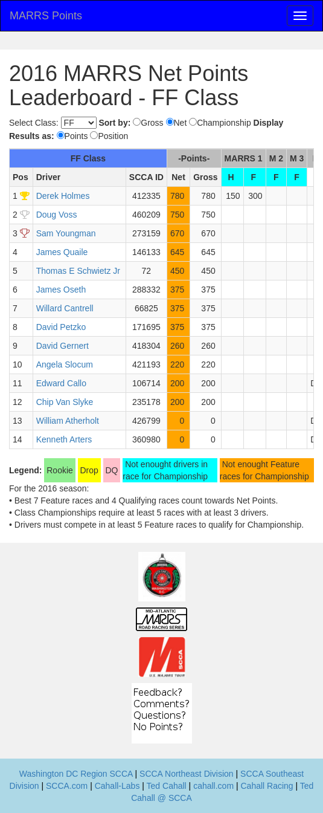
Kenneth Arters (64, 439)
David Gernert (62, 346)
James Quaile (62, 252)
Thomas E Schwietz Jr (78, 271)
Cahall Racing (266, 786)
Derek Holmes (63, 196)
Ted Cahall (167, 786)
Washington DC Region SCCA (76, 774)
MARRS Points (46, 16)
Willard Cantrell (65, 308)
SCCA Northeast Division (186, 774)
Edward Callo (61, 383)
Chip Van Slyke (65, 402)
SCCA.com (67, 786)
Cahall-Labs (117, 786)
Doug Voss (56, 214)
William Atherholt (67, 421)
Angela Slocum (64, 364)
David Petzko (61, 327)
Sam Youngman (66, 233)
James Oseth (61, 289)
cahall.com (213, 786)
